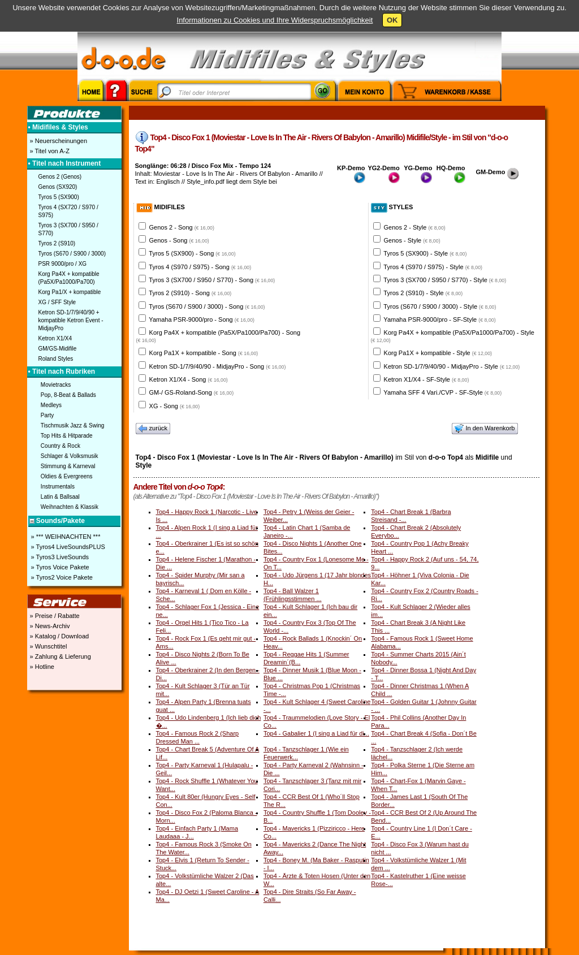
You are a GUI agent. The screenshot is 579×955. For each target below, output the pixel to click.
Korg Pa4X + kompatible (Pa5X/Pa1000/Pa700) (69, 278)
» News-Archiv (49, 626)
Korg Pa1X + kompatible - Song (203, 352)
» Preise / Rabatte (54, 615)
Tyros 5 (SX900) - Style (424, 253)
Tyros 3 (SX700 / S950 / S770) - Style (444, 279)
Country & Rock (60, 446)
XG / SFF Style (57, 302)
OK (392, 20)
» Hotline (41, 666)
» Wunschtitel (47, 646)
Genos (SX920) (57, 187)
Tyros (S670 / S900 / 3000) (72, 253)
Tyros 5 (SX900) (58, 197)
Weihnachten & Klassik (69, 507)
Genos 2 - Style (415, 227)
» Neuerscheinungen (58, 140)
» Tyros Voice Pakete (59, 567)
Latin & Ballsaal (60, 497)
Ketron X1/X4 (55, 338)
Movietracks (56, 385)
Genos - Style (412, 240)
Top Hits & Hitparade (67, 436)
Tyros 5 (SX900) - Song (192, 253)
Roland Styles (56, 359)
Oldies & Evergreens (67, 476)
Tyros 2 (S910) (57, 243)
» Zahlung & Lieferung (59, 656)
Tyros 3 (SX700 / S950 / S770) (68, 229)
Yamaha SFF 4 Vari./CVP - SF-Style (442, 392)
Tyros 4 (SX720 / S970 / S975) (68, 211)
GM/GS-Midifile (57, 348)
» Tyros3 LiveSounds (59, 557)
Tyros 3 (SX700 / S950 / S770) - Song (212, 279)
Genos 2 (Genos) (60, 177)
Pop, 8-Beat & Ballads (68, 395)
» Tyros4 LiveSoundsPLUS (67, 546)
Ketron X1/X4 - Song (188, 379)
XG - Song (174, 406)
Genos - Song (179, 240)
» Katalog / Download (58, 636)
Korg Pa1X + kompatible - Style (438, 352)
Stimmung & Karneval (68, 466)
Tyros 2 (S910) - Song (190, 292)
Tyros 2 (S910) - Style (423, 292)
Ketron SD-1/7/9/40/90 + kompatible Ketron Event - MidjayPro (70, 320)
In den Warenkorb (484, 428)
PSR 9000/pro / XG (62, 264)
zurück (153, 428)
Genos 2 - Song (181, 227)
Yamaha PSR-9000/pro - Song (201, 319)
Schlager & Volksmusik (69, 456)
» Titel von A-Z (49, 151)
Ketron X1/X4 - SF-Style (426, 379)
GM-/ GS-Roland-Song (191, 392)
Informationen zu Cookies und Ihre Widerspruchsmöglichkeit (275, 20)
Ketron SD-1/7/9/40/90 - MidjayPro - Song (217, 366)
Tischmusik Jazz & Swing (72, 425)
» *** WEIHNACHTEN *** (65, 536)
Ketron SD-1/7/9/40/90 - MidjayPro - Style (452, 366)
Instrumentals (58, 486)
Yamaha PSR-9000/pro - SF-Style (439, 319)
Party (47, 415)
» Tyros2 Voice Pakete (61, 577)
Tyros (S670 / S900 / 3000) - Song (207, 306)
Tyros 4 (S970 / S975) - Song (200, 266)
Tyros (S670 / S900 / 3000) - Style (439, 306)
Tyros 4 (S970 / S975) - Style (432, 266)
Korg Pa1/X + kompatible (69, 292)
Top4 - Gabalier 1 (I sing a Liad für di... (316, 733)
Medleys (51, 405)
